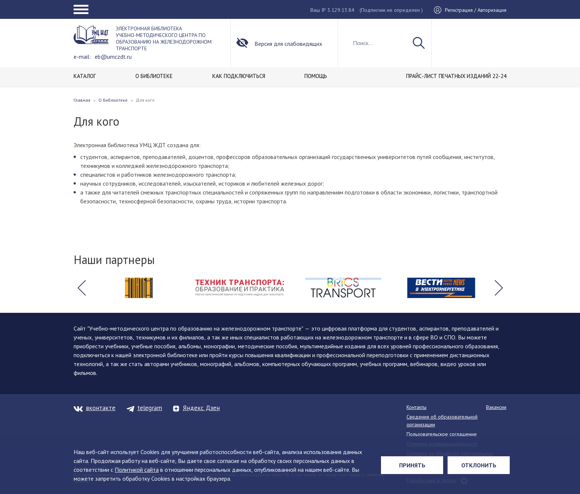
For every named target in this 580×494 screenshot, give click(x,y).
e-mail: (82, 56)
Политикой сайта (137, 469)
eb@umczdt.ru (113, 56)
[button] (81, 288)
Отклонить (478, 465)
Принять (412, 465)
